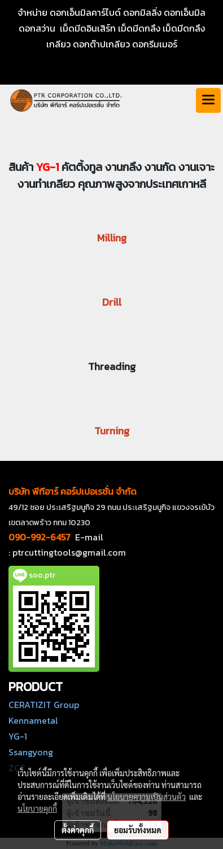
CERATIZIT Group (43, 704)
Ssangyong (30, 752)
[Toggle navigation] (208, 100)
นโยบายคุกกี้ (37, 808)
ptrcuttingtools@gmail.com (69, 552)
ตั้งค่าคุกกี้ (78, 830)
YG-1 (17, 736)
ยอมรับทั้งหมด (137, 830)
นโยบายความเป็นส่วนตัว (146, 796)
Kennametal (33, 720)
